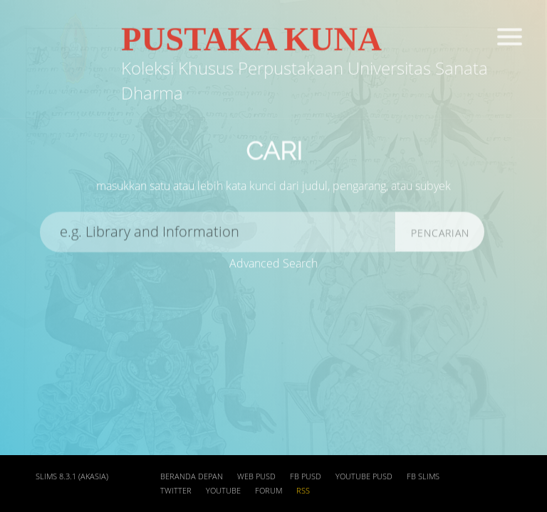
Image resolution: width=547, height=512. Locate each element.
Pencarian (440, 237)
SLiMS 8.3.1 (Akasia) (72, 476)
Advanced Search (273, 264)
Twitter (176, 491)
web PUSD (256, 476)
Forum (268, 491)
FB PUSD (305, 476)
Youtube (223, 491)
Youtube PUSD (363, 476)
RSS (303, 491)
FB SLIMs (423, 476)
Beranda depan (191, 476)
